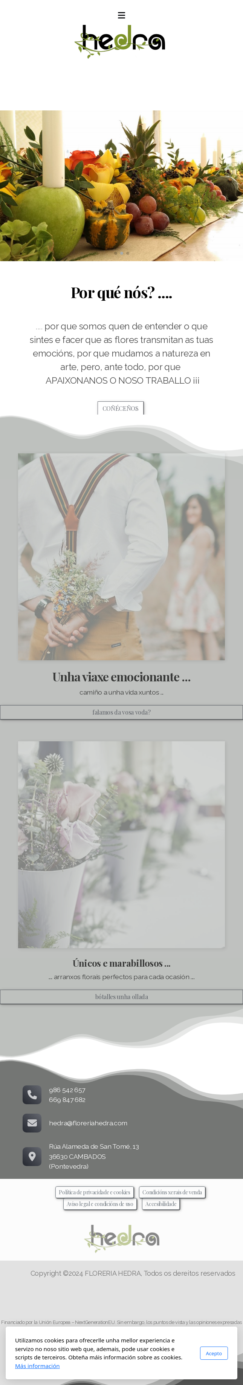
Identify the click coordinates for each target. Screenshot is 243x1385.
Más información (37, 1366)
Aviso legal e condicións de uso (100, 1203)
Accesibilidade (160, 1203)
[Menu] (121, 15)
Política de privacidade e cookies (94, 1192)
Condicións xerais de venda (172, 1192)
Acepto (214, 1353)
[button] (115, 253)
